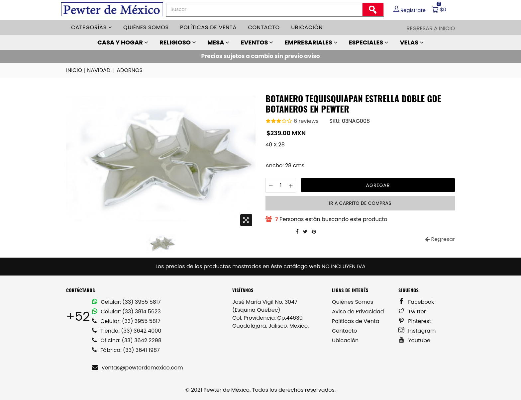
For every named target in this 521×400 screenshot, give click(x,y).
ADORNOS (130, 70)
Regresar (440, 239)
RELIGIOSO (177, 42)
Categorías (91, 27)
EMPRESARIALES (311, 42)
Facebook (416, 302)
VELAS (412, 42)
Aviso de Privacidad (358, 311)
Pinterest (414, 321)
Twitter (412, 311)
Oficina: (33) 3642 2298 (126, 340)
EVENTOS (257, 42)
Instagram (417, 331)
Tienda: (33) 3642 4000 (126, 331)
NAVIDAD (101, 70)
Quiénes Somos (352, 302)
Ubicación (307, 27)
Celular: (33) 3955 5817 (126, 302)
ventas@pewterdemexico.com (137, 367)
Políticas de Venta (355, 321)
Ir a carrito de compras (360, 203)
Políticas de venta (208, 27)
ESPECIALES (368, 42)
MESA (218, 42)
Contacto (264, 27)
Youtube (414, 340)
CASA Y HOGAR (122, 42)
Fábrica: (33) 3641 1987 (126, 350)
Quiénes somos (146, 27)
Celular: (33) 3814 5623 (126, 311)
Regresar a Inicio (430, 28)
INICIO (76, 70)
